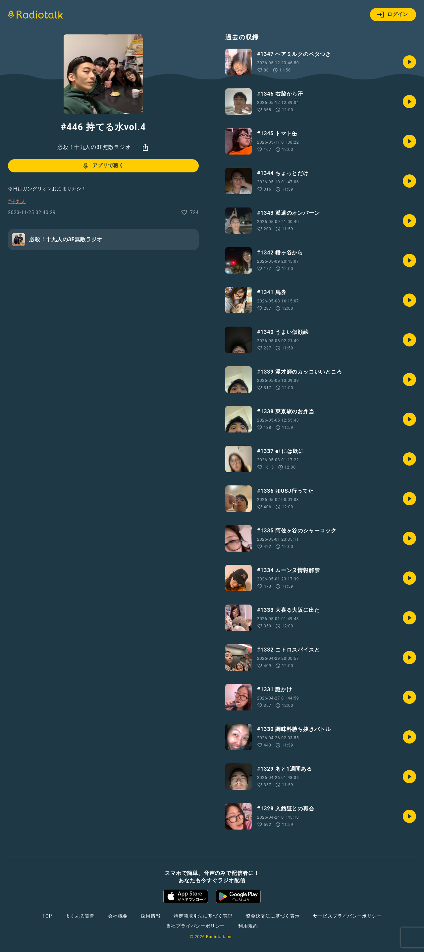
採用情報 (150, 916)
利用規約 (248, 926)
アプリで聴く (103, 166)
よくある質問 (80, 916)
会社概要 (118, 916)
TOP (47, 916)
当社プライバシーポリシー (195, 926)
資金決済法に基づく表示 (273, 916)
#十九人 (17, 201)
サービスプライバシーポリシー (347, 916)
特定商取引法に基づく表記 (203, 916)
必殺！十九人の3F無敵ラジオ (94, 147)
